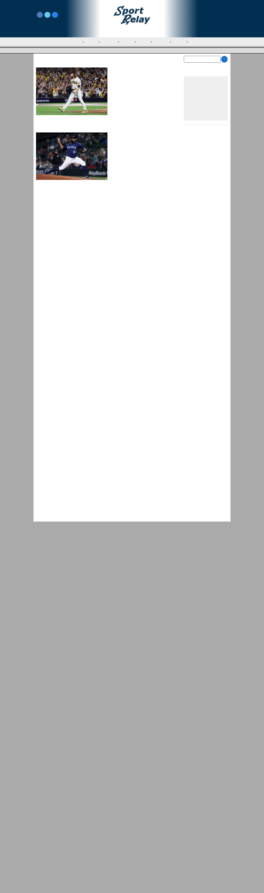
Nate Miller (123, 145)
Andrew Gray (124, 76)
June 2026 (190, 737)
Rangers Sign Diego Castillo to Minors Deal (138, 137)
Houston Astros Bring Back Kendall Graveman (142, 268)
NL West (186, 42)
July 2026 (189, 730)
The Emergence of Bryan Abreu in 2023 (141, 337)
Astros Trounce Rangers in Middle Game (53, 807)
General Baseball (120, 479)
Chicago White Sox (122, 281)
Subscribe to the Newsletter (197, 846)
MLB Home (43, 846)
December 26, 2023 (141, 145)
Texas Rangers (119, 150)
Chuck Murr (124, 410)
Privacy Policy (92, 851)
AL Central (110, 42)
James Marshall (125, 210)
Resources (42, 867)
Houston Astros (120, 80)
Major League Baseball (47, 50)
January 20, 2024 (142, 76)
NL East (147, 42)
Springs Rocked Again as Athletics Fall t (201, 807)
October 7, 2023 (144, 210)
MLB (76, 42)
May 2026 (189, 744)
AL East (91, 42)
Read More (119, 113)
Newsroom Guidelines (97, 846)
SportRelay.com (140, 886)
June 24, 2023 (143, 345)
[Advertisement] (206, 410)
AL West (129, 42)
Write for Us (206, 15)
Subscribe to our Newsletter (206, 18)
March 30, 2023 (140, 410)
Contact (41, 860)
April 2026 (190, 751)
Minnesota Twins (146, 215)
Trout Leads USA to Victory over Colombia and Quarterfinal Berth (141, 467)
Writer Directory (142, 851)
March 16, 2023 (163, 475)
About (39, 853)
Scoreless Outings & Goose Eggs (199, 851)
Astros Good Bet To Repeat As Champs (139, 402)
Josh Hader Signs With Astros (138, 70)
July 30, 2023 (142, 277)
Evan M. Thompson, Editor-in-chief (135, 475)
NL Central (166, 42)
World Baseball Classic (143, 479)
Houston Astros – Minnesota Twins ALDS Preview (142, 202)
